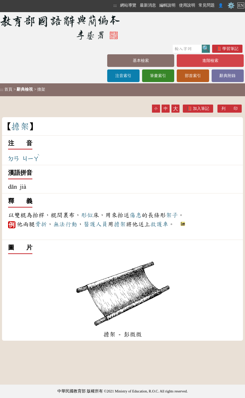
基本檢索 (141, 60)
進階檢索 (210, 60)
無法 (59, 224)
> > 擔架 (22, 89)
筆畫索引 (158, 75)
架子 (172, 215)
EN (240, 5)
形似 (87, 215)
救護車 (159, 224)
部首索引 (193, 75)
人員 (102, 224)
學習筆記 (230, 48)
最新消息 (148, 5)
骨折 (41, 224)
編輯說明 (167, 5)
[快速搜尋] (187, 49)
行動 (71, 224)
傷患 (135, 215)
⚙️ (231, 5)
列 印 (229, 108)
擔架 (120, 224)
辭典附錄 (227, 75)
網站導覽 (128, 5)
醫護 (89, 224)
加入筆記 (201, 108)
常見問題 (206, 5)
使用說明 (187, 5)
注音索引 (123, 75)
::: (115, 5)
